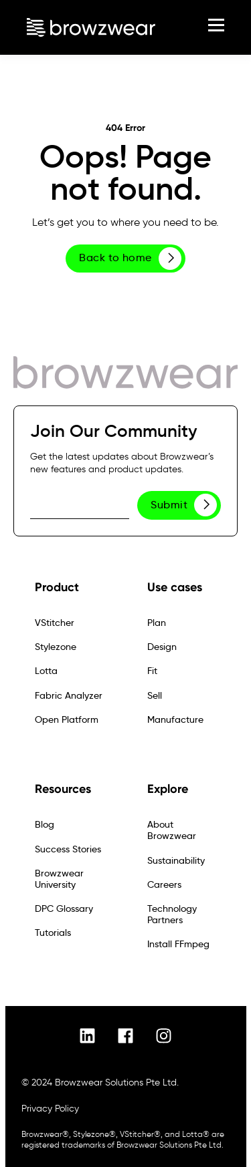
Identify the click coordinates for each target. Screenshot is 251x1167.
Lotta (46, 671)
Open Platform (66, 719)
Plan (156, 623)
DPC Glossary (64, 908)
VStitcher (54, 623)
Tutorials (53, 933)
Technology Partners (172, 914)
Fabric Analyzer (68, 695)
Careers (164, 884)
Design (162, 647)
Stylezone (55, 647)
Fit (152, 671)
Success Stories (68, 849)
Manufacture (175, 719)
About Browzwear (171, 830)
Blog (44, 824)
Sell (154, 695)
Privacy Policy (50, 1108)
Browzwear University (59, 879)
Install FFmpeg (178, 944)
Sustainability (176, 860)
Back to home (130, 258)
